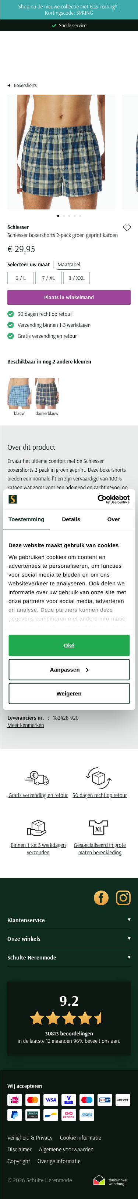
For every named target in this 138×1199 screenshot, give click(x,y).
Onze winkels (69, 938)
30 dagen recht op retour (99, 795)
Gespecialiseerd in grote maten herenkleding (100, 848)
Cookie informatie (80, 1137)
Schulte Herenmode (69, 957)
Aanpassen (69, 669)
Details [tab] (71, 519)
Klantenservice (69, 920)
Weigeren (68, 693)
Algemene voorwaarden (66, 1149)
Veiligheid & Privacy (30, 1137)
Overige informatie (59, 1161)
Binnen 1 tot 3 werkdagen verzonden (38, 848)
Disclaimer (19, 1149)
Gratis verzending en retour (38, 795)
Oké (69, 645)
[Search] (69, 63)
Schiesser (18, 227)
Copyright (18, 1161)
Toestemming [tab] (26, 519)
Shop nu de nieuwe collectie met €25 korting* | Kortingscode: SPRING (69, 10)
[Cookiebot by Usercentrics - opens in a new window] (98, 499)
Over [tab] (113, 519)
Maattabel (68, 264)
